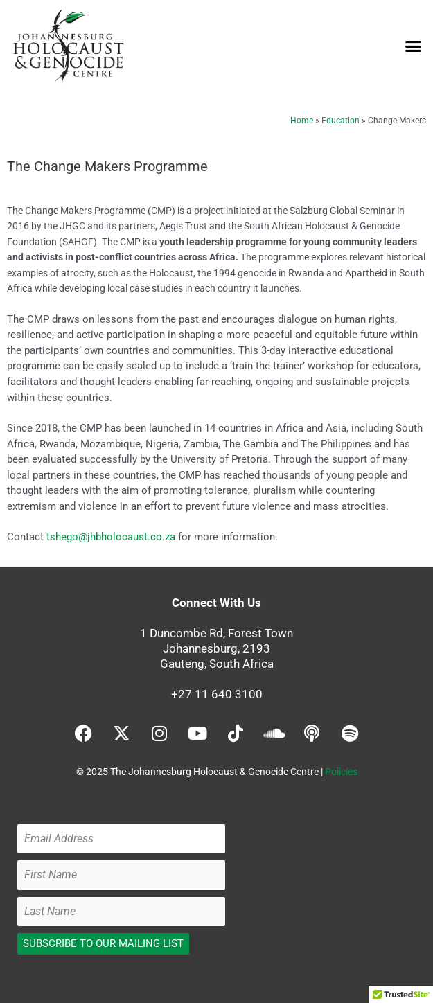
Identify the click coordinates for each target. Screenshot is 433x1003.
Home (301, 120)
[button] (413, 46)
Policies (341, 771)
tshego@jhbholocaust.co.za (110, 537)
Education (340, 120)
